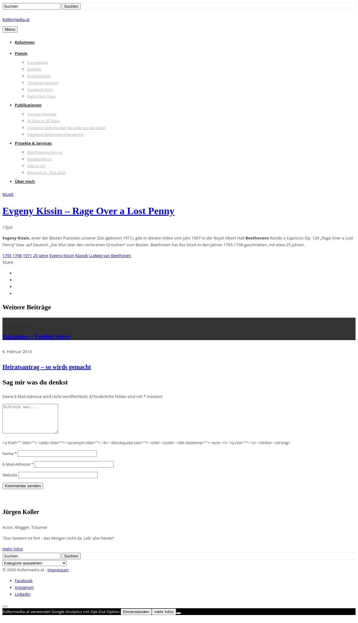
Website (10, 480)
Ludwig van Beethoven (110, 255)
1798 (17, 255)
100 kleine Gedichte (42, 82)
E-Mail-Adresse (17, 469)
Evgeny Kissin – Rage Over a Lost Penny (88, 210)
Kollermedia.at (16, 19)
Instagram (24, 593)
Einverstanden (136, 617)
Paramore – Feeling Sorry (36, 336)
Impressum (58, 575)
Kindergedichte (39, 76)
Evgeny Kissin (61, 255)
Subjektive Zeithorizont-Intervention (55, 134)
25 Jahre (40, 255)
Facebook (24, 586)
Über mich (25, 181)
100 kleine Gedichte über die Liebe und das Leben (66, 127)
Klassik (81, 255)
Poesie (21, 53)
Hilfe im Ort (36, 165)
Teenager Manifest (41, 114)
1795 (7, 255)
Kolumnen (25, 42)
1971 (27, 255)
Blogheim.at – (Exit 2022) (46, 172)
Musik (8, 194)
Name (9, 459)
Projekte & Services (33, 143)
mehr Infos (12, 554)
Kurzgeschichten (40, 89)
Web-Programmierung (44, 152)
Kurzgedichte (37, 62)
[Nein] (178, 619)
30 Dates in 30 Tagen (43, 121)
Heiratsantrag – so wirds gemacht (46, 367)
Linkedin (22, 599)
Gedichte (34, 69)
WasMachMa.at (39, 159)
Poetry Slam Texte (41, 96)
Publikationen (28, 105)
